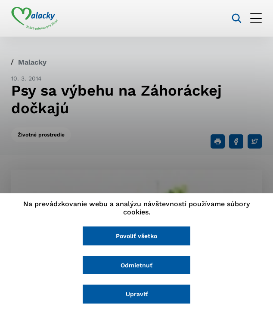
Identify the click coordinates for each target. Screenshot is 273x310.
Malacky (32, 62)
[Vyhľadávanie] (237, 18)
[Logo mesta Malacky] (34, 18)
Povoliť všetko (136, 235)
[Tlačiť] (218, 141)
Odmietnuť (136, 265)
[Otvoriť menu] (256, 18)
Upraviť (137, 294)
